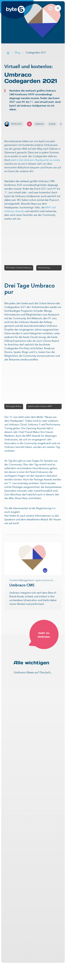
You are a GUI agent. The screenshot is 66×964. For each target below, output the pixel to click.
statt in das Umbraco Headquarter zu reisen (35, 160)
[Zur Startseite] (8, 53)
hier (54, 508)
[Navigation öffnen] (58, 8)
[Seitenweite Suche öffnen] (50, 8)
